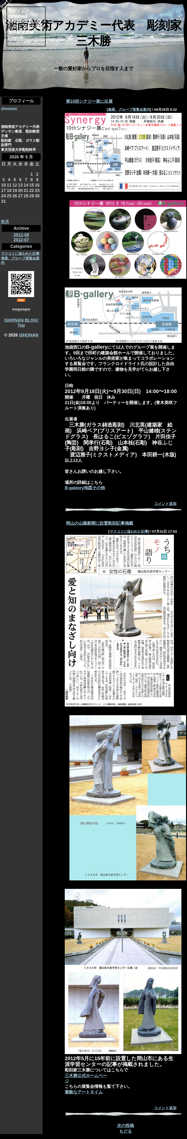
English (15, 37)
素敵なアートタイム (84, 1092)
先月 (5, 221)
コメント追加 (165, 504)
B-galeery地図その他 (85, 487)
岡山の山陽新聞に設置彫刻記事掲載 (99, 523)
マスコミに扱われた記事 (20, 254)
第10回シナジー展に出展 (89, 101)
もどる (125, 1131)
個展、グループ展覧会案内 (129, 109)
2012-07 (21, 239)
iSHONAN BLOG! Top (21, 323)
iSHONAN (28, 335)
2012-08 (21, 235)
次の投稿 (125, 1125)
